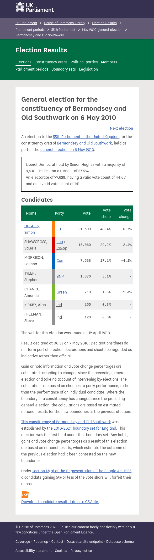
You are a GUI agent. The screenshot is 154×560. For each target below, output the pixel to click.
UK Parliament (26, 23)
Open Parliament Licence (73, 532)
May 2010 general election (102, 30)
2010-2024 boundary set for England (85, 428)
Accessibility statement (34, 551)
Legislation (88, 69)
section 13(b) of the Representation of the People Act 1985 (82, 471)
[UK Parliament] (35, 7)
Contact (57, 542)
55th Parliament (63, 30)
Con (60, 260)
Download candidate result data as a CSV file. (60, 501)
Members (109, 62)
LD (59, 229)
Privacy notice (81, 551)
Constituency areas (51, 62)
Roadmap (40, 542)
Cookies (61, 551)
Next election (121, 128)
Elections (23, 62)
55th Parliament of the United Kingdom (86, 136)
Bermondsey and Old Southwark (84, 143)
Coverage (23, 542)
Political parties (84, 62)
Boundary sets (64, 69)
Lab (60, 241)
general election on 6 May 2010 (67, 149)
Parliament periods (31, 30)
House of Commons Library (64, 23)
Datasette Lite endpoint (85, 542)
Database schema (120, 542)
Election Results (104, 23)
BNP (60, 276)
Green (62, 292)
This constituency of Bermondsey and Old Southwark (66, 422)
